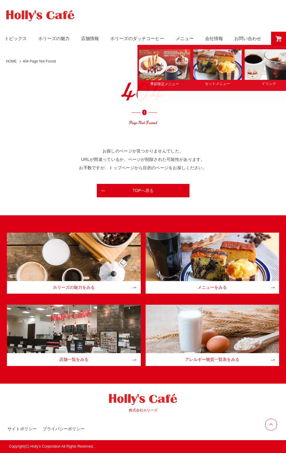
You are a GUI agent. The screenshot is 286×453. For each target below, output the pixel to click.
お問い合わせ (247, 38)
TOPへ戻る (143, 190)
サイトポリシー (22, 428)
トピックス (15, 38)
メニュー (185, 38)
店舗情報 (90, 38)
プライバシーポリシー (64, 428)
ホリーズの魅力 (54, 38)
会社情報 (214, 38)
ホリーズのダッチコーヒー (137, 38)
